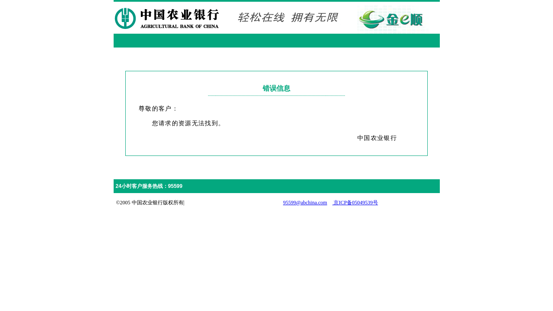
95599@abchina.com (305, 203)
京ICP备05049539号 (355, 203)
